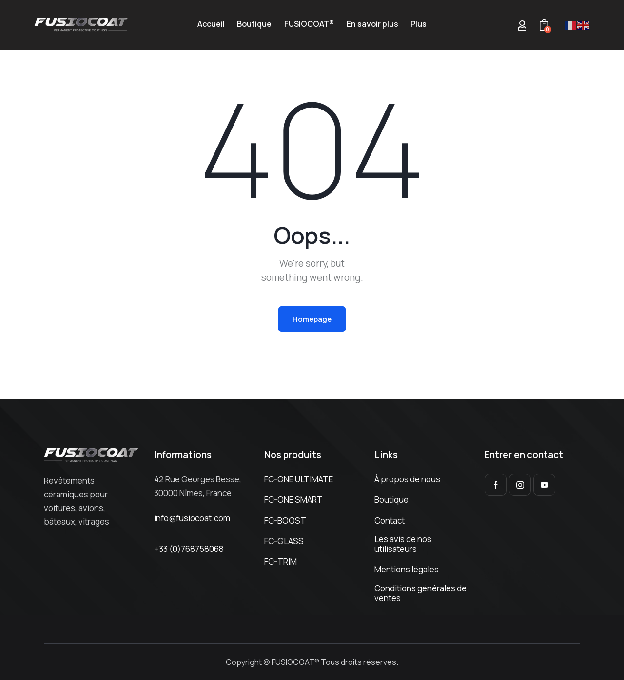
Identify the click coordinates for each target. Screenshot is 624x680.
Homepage (312, 319)
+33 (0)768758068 (189, 548)
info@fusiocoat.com (192, 518)
